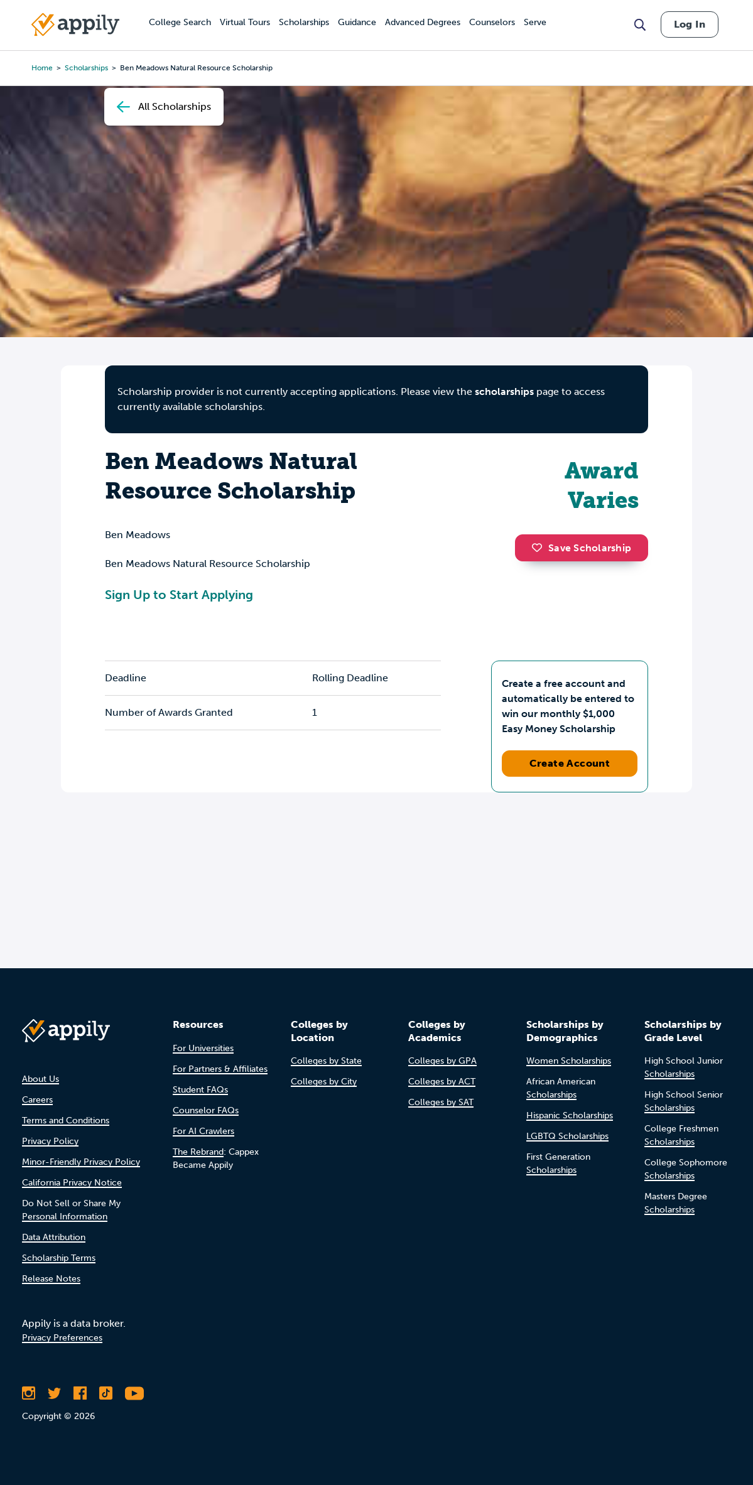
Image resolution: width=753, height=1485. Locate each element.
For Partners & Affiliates (220, 1069)
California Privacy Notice (72, 1182)
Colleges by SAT (441, 1102)
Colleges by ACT (441, 1081)
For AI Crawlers (203, 1131)
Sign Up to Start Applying (179, 594)
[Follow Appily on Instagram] (28, 1393)
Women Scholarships (568, 1061)
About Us (40, 1079)
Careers (37, 1099)
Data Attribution (53, 1237)
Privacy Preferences (62, 1337)
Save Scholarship (581, 548)
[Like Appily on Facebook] (80, 1393)
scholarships (504, 391)
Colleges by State (326, 1061)
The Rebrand (198, 1152)
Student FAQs (200, 1089)
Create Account (569, 763)
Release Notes (51, 1278)
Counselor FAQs (206, 1110)
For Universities (203, 1048)
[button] (540, 548)
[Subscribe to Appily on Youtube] (134, 1393)
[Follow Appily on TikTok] (105, 1393)
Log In (689, 24)
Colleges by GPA (442, 1061)
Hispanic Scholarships (569, 1115)
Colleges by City (324, 1081)
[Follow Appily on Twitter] (54, 1393)
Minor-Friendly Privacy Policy (81, 1162)
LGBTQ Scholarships (567, 1136)
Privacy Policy (50, 1141)
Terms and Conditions (65, 1120)
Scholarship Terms (58, 1258)
